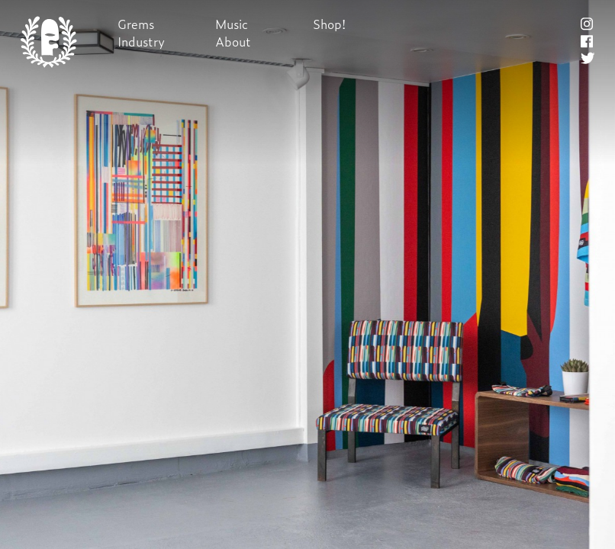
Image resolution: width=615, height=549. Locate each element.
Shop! (329, 24)
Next (307, 275)
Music (231, 24)
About (233, 41)
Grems (136, 24)
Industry (141, 41)
